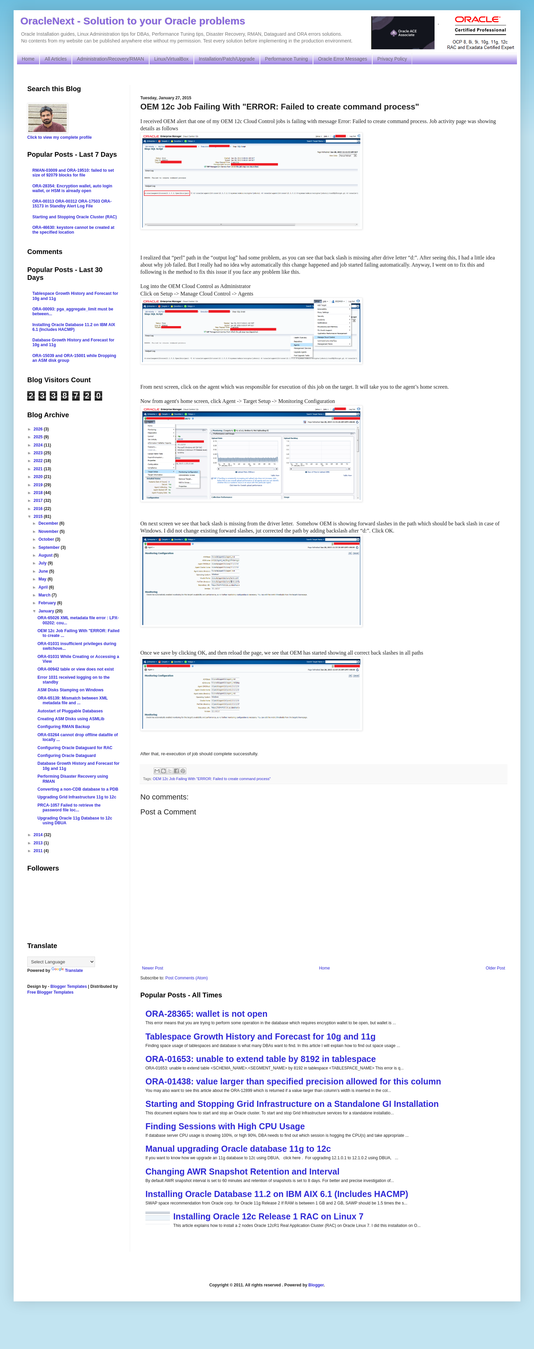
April (43, 587)
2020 (39, 476)
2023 (39, 453)
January (46, 611)
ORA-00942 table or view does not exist (75, 669)
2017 (39, 500)
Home (28, 59)
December (48, 523)
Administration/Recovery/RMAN (110, 59)
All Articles (56, 59)
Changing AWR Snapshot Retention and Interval (242, 1171)
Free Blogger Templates (50, 992)
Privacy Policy (392, 59)
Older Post (495, 968)
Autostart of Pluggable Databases (70, 711)
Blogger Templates (68, 986)
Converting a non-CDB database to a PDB (77, 789)
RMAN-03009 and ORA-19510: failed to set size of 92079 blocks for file (73, 173)
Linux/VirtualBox (171, 59)
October (46, 539)
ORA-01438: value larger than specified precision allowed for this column (293, 1081)
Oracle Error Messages (342, 59)
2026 (39, 429)
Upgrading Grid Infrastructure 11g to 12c (76, 797)
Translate (67, 970)
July (43, 563)
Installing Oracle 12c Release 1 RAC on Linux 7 (268, 1216)
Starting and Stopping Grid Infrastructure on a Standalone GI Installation (292, 1104)
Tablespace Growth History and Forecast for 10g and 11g (260, 1036)
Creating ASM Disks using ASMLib (70, 718)
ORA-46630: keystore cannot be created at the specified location (73, 230)
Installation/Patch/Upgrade (227, 59)
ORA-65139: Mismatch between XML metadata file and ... (72, 700)
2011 (39, 850)
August (46, 555)
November (49, 531)
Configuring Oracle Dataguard (66, 755)
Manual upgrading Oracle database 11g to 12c (238, 1148)
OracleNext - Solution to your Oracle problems (132, 21)
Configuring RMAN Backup (63, 726)
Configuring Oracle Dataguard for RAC (74, 747)
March (45, 595)
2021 (39, 469)
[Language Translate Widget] (61, 962)
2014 (39, 834)
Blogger (316, 1285)
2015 (39, 516)
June (43, 571)
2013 (39, 843)
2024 (39, 445)
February (47, 603)
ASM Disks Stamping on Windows (70, 690)
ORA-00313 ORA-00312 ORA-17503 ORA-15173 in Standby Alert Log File (72, 203)
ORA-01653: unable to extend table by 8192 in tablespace (260, 1059)
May (43, 579)
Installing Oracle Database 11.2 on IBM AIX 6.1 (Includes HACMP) (276, 1194)
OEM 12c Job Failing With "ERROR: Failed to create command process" (212, 779)
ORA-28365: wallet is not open (206, 1013)
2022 (39, 460)
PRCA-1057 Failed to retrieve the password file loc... (68, 807)
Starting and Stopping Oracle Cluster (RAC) (74, 217)
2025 (39, 437)
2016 (39, 508)
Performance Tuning (286, 59)
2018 (39, 492)
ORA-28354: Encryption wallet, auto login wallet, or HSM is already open (72, 188)
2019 (39, 485)
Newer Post (152, 968)
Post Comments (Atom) (186, 978)
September (49, 547)
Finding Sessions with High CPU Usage (225, 1126)
